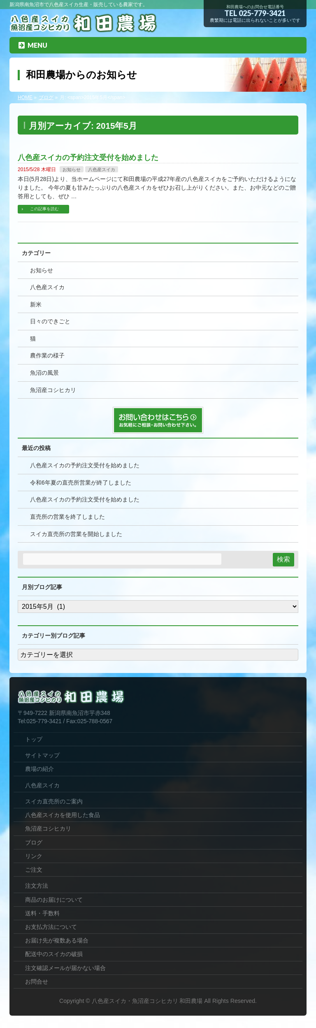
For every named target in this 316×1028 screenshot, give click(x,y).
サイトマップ (42, 755)
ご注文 (33, 869)
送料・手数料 (42, 913)
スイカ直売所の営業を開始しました (76, 534)
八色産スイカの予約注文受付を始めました (88, 157)
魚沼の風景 (44, 373)
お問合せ (36, 981)
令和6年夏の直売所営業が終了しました (80, 483)
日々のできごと (50, 321)
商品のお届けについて (54, 899)
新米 (36, 305)
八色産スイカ (101, 169)
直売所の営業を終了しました (67, 517)
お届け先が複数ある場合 (56, 940)
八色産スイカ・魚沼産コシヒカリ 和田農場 (147, 1001)
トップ (33, 739)
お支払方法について (51, 927)
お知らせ (72, 169)
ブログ (33, 842)
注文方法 (36, 885)
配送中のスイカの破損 (54, 954)
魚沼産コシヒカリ (53, 390)
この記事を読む (44, 209)
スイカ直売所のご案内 (54, 801)
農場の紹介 (39, 769)
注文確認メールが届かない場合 (65, 968)
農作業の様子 (47, 356)
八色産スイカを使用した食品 (62, 815)
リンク (33, 856)
